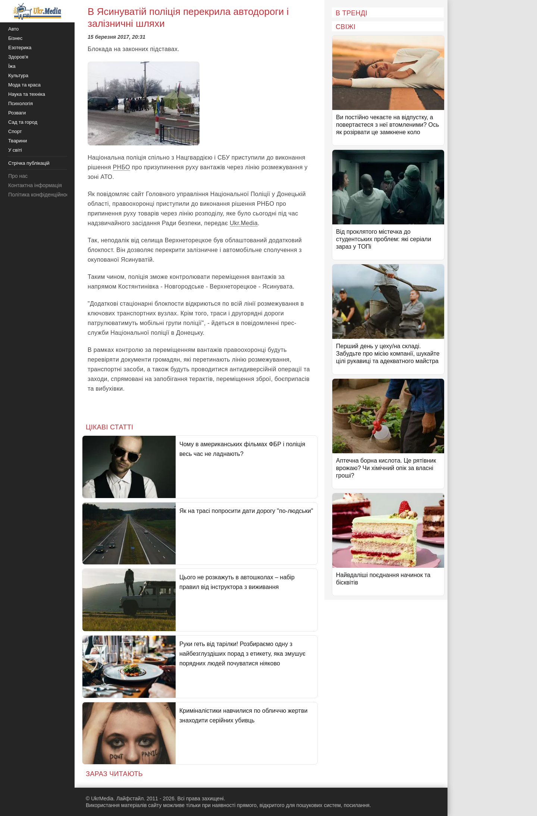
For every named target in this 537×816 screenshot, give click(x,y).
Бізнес (15, 38)
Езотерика (19, 47)
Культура (18, 75)
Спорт (15, 131)
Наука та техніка (26, 94)
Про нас (18, 176)
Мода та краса (24, 85)
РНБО (121, 167)
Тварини (17, 141)
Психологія (20, 103)
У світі (15, 150)
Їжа (12, 66)
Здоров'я (18, 57)
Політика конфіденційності (40, 195)
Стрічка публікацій (29, 163)
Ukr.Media (244, 223)
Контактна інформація (35, 185)
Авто (13, 29)
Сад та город (22, 122)
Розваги (17, 113)
